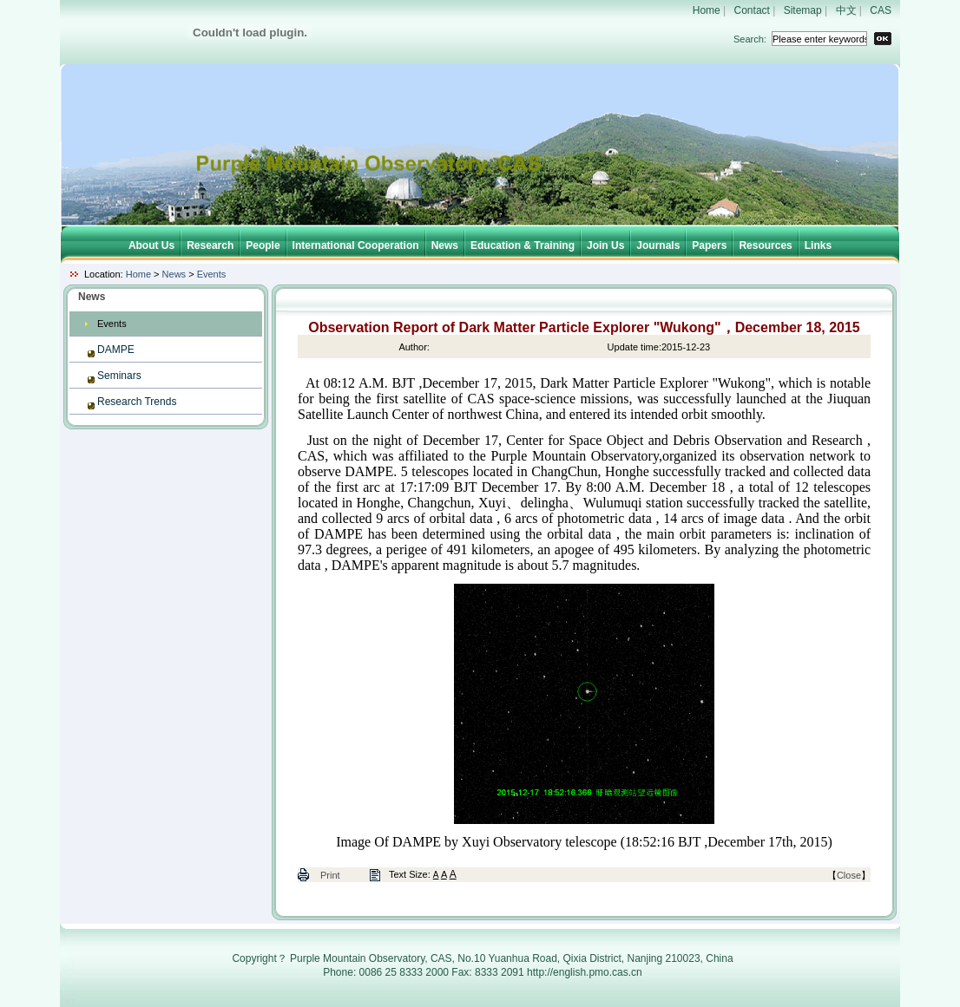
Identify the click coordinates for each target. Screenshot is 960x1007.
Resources (765, 245)
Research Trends (136, 402)
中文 (846, 10)
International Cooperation (356, 245)
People (262, 245)
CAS (880, 10)
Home (706, 10)
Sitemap (803, 10)
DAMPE (116, 349)
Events (212, 274)
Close (849, 875)
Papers (709, 245)
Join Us (605, 245)
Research (210, 245)
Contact (752, 10)
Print (330, 875)
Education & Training (522, 245)
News (444, 245)
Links (818, 245)
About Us (151, 245)
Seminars (119, 375)
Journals (658, 245)
